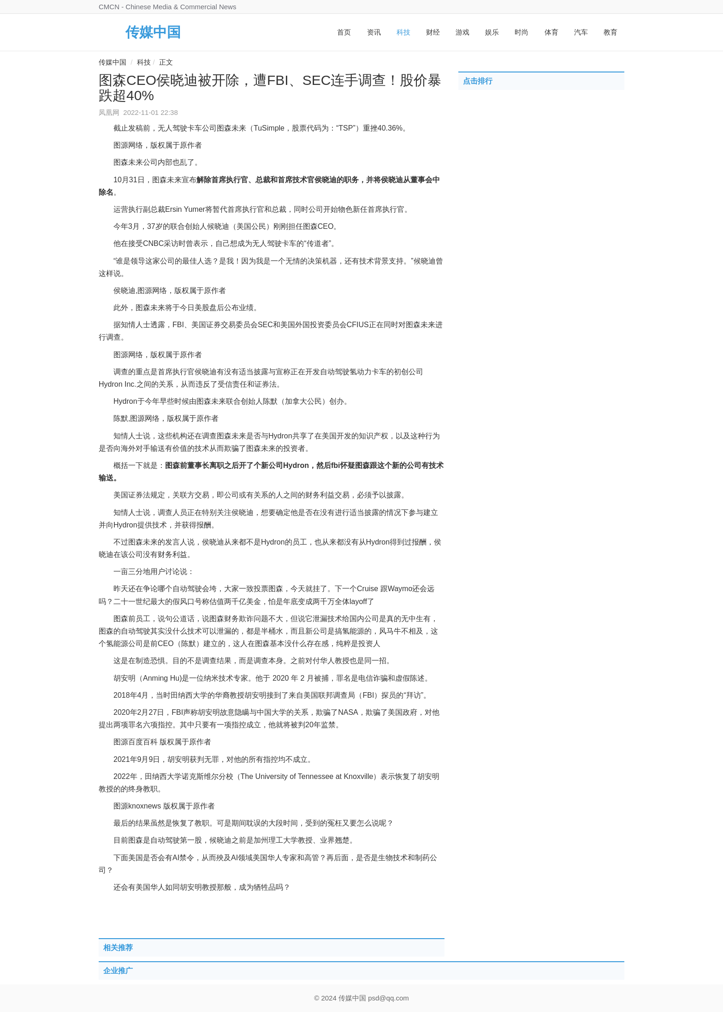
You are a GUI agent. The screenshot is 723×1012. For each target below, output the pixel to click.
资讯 (374, 32)
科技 (403, 32)
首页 (344, 32)
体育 (551, 32)
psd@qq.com (388, 998)
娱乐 (492, 32)
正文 (166, 62)
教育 (610, 32)
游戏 (462, 32)
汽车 (581, 32)
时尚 (521, 32)
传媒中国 (153, 32)
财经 (433, 32)
